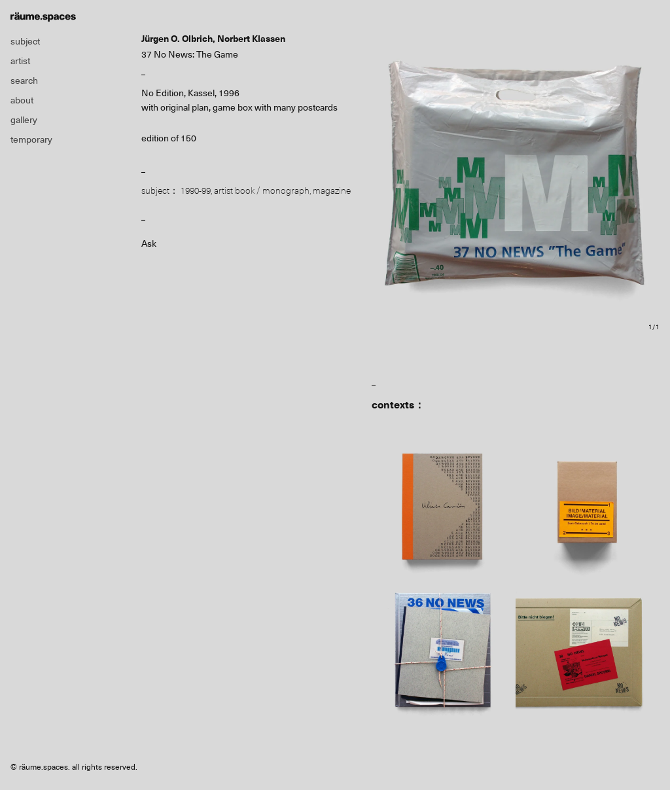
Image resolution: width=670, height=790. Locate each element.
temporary (31, 139)
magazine (332, 190)
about (21, 100)
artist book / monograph (261, 190)
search (24, 80)
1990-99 (196, 190)
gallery (23, 120)
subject (25, 41)
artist (20, 61)
